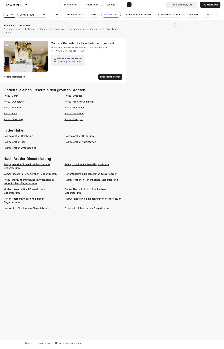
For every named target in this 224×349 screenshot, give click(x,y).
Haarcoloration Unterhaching (20, 147)
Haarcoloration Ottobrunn (79, 135)
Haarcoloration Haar (15, 141)
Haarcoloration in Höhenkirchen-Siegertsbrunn (91, 179)
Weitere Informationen (14, 76)
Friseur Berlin (11, 95)
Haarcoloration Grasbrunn (18, 135)
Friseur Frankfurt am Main (79, 101)
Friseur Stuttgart (74, 119)
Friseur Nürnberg (13, 119)
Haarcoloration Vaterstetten (80, 141)
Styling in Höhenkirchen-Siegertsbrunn (87, 164)
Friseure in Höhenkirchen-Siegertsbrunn (87, 208)
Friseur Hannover (74, 107)
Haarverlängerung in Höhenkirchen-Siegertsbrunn (93, 198)
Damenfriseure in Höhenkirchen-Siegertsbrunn (30, 173)
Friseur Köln (10, 113)
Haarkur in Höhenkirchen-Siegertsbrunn (26, 208)
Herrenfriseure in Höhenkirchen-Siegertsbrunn (91, 173)
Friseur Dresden (74, 95)
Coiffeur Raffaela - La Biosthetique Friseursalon (84, 43)
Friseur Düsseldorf (14, 101)
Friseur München (74, 113)
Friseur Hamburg (13, 107)
